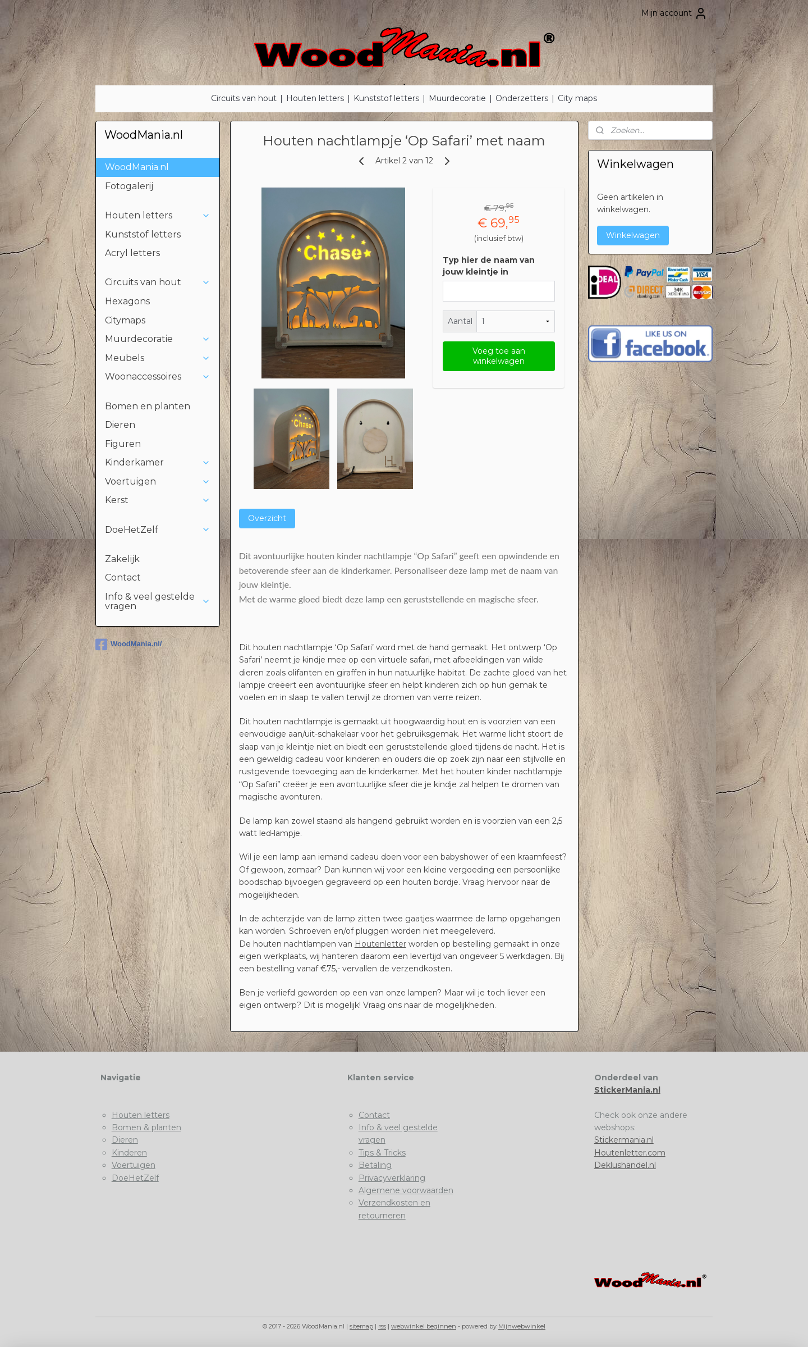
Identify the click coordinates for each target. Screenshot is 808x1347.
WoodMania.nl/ (128, 644)
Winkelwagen (633, 235)
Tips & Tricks (382, 1153)
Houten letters (315, 98)
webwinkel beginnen (423, 1326)
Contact (123, 577)
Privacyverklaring (392, 1178)
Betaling (375, 1165)
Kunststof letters (386, 98)
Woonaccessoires (157, 376)
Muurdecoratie (457, 98)
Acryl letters (132, 253)
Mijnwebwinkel (521, 1326)
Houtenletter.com (629, 1153)
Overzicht (266, 518)
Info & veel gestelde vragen (157, 601)
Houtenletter (380, 944)
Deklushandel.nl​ (625, 1165)
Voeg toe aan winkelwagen (498, 356)
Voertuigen (157, 481)
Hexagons (127, 301)
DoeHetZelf (157, 529)
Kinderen (129, 1153)
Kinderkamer (157, 462)
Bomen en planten (147, 406)
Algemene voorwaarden (406, 1190)
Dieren (120, 424)
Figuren (123, 444)
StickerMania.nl (627, 1090)
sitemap (361, 1326)
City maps (577, 98)
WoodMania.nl (137, 167)
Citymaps (125, 320)
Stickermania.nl (624, 1140)
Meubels (157, 358)
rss (382, 1326)
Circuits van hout (244, 98)
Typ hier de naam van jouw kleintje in (488, 266)
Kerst (157, 500)
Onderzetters (521, 98)
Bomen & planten (146, 1127)
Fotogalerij (129, 186)
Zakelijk (122, 559)
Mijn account (674, 13)
